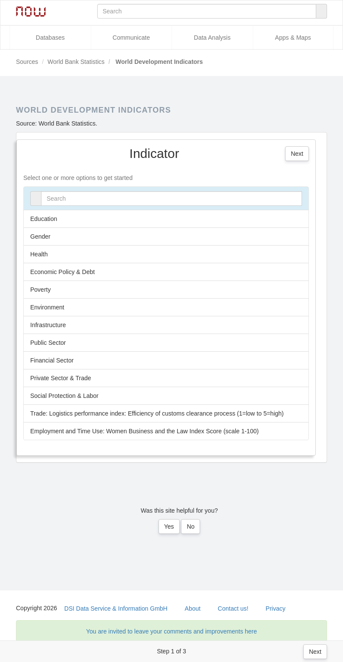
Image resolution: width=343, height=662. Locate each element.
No (190, 526)
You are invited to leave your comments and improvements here (171, 631)
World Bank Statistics (76, 61)
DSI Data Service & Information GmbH (116, 608)
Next (315, 651)
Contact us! (233, 608)
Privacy (276, 608)
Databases (50, 37)
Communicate (131, 37)
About (193, 608)
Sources (27, 61)
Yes (169, 526)
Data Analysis (212, 37)
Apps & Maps (293, 37)
